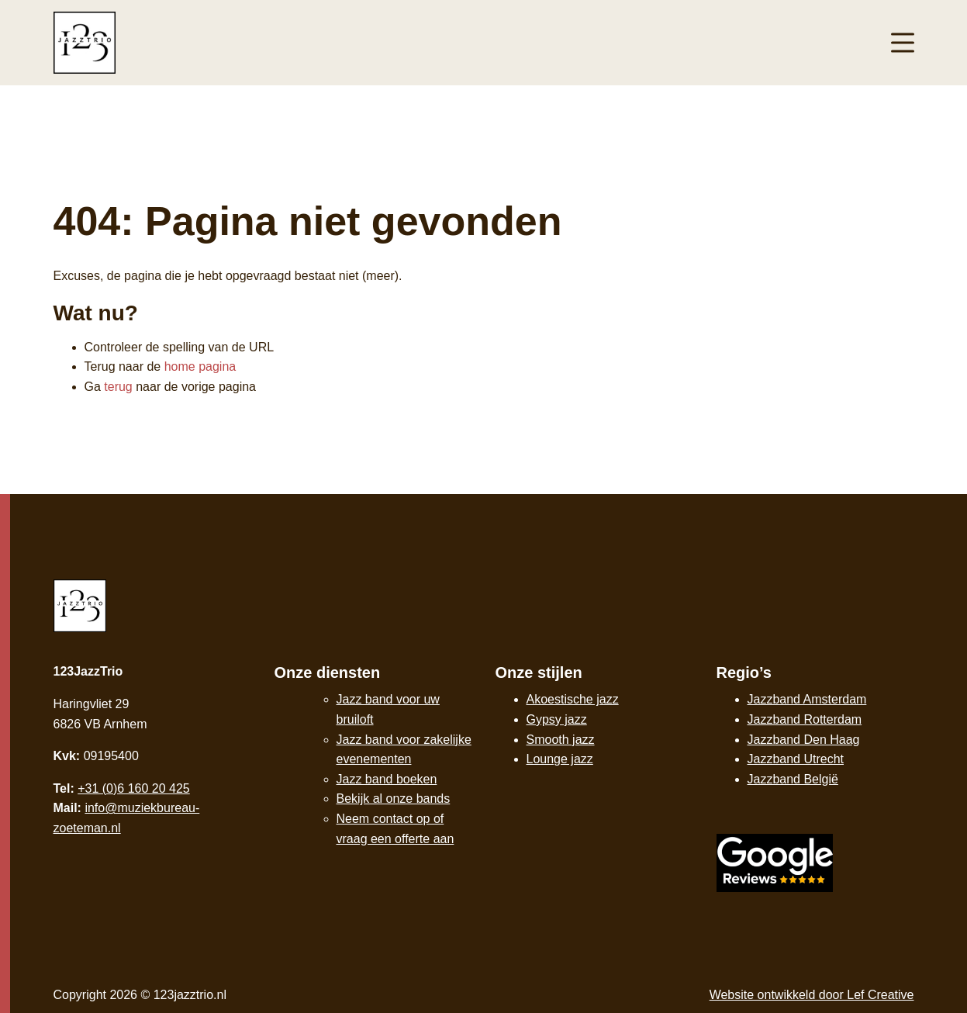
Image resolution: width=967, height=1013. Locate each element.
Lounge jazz (560, 759)
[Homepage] (85, 41)
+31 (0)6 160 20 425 (134, 788)
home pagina (200, 366)
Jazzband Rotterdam (805, 719)
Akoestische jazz (573, 699)
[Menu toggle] (902, 43)
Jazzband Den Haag (804, 739)
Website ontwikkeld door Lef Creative (812, 994)
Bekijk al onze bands (394, 798)
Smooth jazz (561, 739)
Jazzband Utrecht (796, 759)
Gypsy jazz (557, 719)
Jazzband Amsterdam (807, 699)
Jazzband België (793, 779)
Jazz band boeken (387, 779)
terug (118, 386)
